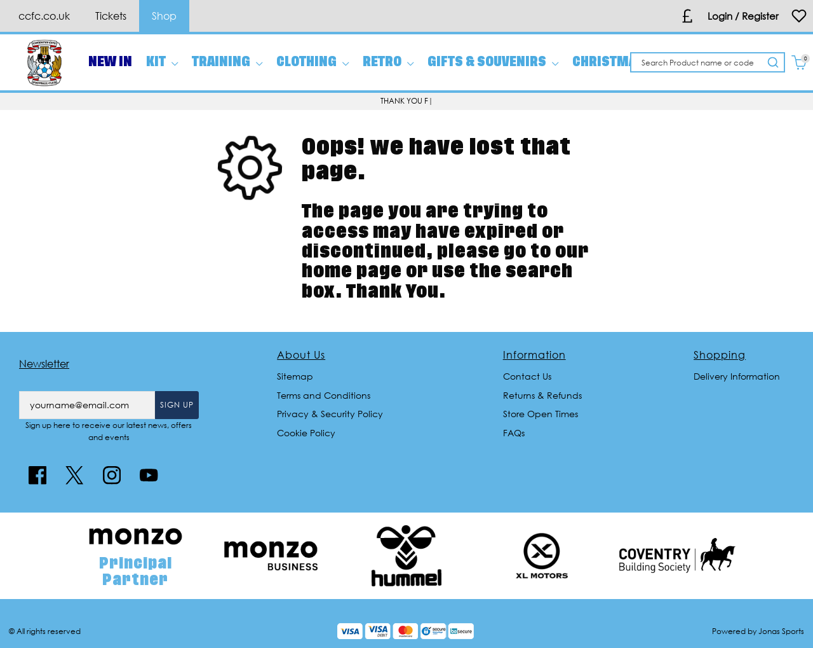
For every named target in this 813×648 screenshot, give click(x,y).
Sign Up (177, 405)
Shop (164, 16)
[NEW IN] (110, 62)
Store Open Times (540, 413)
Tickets (110, 16)
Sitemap (295, 376)
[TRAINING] (227, 62)
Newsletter (44, 363)
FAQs (514, 432)
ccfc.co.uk (44, 16)
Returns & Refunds (542, 395)
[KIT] (162, 62)
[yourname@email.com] (87, 405)
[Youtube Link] (149, 475)
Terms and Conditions (323, 395)
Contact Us (527, 376)
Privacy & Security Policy (330, 413)
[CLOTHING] (312, 62)
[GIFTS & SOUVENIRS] (492, 62)
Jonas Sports (781, 631)
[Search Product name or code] (697, 62)
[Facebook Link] (37, 475)
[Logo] (44, 61)
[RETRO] (388, 62)
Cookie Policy (306, 432)
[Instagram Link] (112, 475)
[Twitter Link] (74, 475)
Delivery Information (737, 376)
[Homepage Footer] (135, 559)
